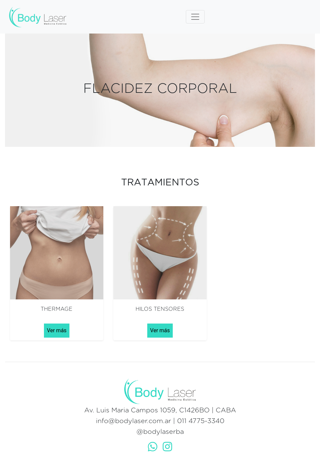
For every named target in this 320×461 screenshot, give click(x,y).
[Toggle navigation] (195, 16)
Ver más (57, 330)
